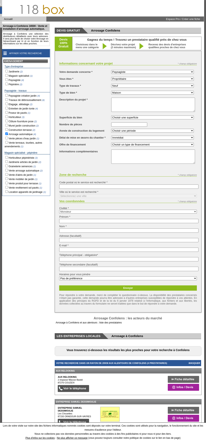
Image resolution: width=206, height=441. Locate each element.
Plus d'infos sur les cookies (40, 438)
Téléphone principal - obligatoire (78, 255)
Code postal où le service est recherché (83, 182)
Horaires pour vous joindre (74, 274)
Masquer (194, 363)
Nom (62, 226)
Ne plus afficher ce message (72, 438)
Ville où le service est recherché (78, 191)
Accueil (8, 19)
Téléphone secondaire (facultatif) (78, 264)
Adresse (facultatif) (70, 235)
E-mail (64, 245)
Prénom (64, 216)
